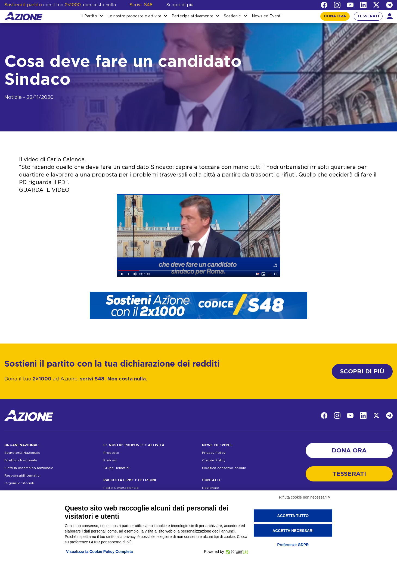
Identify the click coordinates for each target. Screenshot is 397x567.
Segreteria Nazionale (22, 452)
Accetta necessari (293, 530)
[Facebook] (324, 5)
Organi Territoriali (19, 483)
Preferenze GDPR (293, 545)
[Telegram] (389, 5)
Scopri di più (179, 5)
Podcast (110, 460)
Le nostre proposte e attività (134, 16)
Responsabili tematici (22, 475)
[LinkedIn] (363, 5)
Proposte (111, 452)
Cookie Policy (213, 460)
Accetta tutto (293, 516)
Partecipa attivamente (192, 16)
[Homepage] (23, 16)
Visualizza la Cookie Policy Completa (99, 551)
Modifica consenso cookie (224, 468)
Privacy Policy (213, 452)
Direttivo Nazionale (20, 460)
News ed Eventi (266, 16)
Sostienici (232, 16)
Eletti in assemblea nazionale (28, 468)
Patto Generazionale (121, 487)
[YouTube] (350, 5)
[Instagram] (337, 5)
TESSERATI (368, 16)
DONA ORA (335, 16)
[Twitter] (376, 5)
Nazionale (210, 487)
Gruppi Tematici (116, 468)
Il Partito (89, 16)
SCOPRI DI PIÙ (362, 371)
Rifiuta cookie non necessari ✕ (305, 497)
